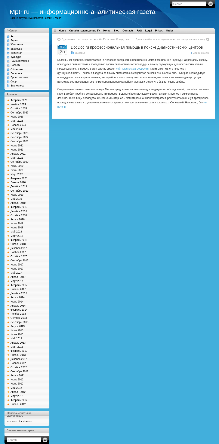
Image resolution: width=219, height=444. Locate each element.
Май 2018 (16, 231)
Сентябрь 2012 (19, 371)
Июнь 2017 (17, 268)
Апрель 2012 (18, 391)
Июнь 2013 (17, 334)
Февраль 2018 (18, 239)
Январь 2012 (18, 404)
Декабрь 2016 (18, 293)
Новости (15, 65)
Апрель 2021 (18, 153)
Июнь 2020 (17, 170)
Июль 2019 (17, 194)
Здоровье (16, 48)
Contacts (128, 30)
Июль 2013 (17, 330)
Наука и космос (19, 61)
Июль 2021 (17, 145)
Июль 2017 (17, 264)
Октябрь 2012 (18, 367)
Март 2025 (16, 120)
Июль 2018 (17, 223)
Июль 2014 (17, 301)
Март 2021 (16, 157)
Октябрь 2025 (18, 108)
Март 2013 (16, 346)
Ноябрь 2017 (18, 252)
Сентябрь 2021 (19, 141)
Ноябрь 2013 (18, 313)
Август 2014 (17, 297)
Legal (148, 30)
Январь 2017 (18, 289)
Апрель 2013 (18, 342)
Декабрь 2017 (18, 248)
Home (62, 30)
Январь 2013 (18, 354)
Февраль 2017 (18, 285)
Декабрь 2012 (18, 359)
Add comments (201, 53)
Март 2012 (16, 396)
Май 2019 (16, 198)
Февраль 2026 (18, 100)
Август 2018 (17, 219)
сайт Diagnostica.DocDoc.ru (132, 68)
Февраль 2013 (18, 350)
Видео (14, 40)
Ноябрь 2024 (18, 125)
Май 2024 (16, 129)
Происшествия (19, 77)
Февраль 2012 (18, 400)
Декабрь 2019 (18, 186)
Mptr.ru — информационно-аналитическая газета (82, 11)
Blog (116, 30)
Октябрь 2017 (18, 256)
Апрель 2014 (18, 305)
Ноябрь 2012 (18, 363)
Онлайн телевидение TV (84, 30)
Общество (16, 69)
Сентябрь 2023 (19, 133)
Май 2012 (16, 387)
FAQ (139, 30)
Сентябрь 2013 (19, 322)
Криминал (16, 52)
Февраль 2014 (18, 309)
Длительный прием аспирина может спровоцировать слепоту (170, 39)
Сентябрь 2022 (19, 137)
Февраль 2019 (18, 207)
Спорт (14, 81)
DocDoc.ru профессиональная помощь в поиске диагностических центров (137, 47)
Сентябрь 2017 (19, 260)
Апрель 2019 (18, 202)
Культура (15, 56)
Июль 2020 (17, 165)
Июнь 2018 (17, 227)
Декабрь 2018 (18, 211)
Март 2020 (16, 174)
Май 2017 (16, 272)
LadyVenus (25, 421)
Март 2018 (16, 235)
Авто (13, 36)
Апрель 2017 (18, 277)
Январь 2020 (18, 182)
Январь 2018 (18, 244)
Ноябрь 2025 (18, 104)
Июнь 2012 (17, 383)
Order (169, 30)
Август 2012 (17, 375)
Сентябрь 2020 (19, 161)
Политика (16, 73)
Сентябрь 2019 (19, 190)
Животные (16, 44)
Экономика (17, 85)
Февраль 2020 (18, 178)
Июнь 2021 (17, 149)
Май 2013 (16, 338)
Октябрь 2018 (18, 215)
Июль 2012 (17, 379)
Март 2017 (16, 281)
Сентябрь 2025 (19, 112)
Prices (159, 30)
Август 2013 (17, 326)
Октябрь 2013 (18, 317)
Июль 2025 (17, 116)
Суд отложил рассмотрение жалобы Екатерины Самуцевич (95, 39)
